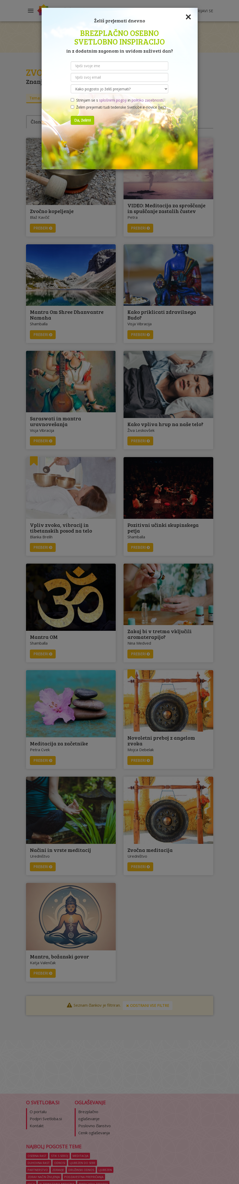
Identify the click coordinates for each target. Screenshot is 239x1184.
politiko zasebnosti (147, 100)
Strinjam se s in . (117, 100)
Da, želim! (82, 120)
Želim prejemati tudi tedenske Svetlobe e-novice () (118, 107)
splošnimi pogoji (113, 100)
